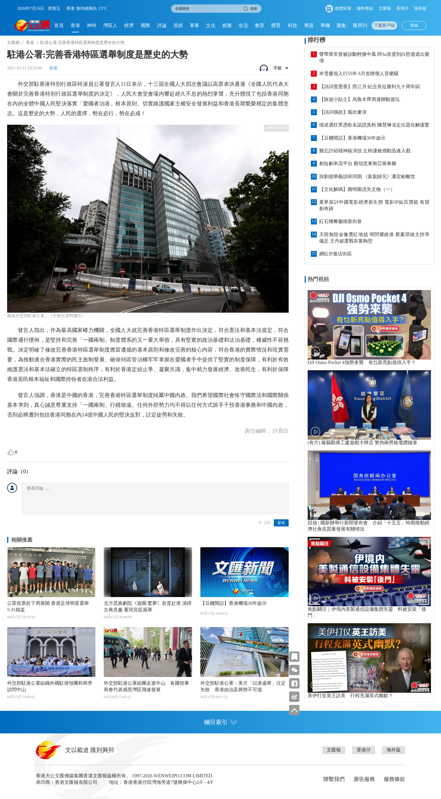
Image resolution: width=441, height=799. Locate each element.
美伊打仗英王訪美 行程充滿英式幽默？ (350, 695)
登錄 (414, 25)
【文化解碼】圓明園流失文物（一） (357, 189)
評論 (162, 25)
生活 (243, 25)
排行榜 (316, 40)
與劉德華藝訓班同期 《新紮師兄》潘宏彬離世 (367, 176)
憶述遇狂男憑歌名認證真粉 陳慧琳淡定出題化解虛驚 (374, 124)
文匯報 (384, 8)
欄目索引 (220, 722)
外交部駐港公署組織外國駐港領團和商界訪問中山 (49, 686)
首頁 (59, 25)
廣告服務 (364, 779)
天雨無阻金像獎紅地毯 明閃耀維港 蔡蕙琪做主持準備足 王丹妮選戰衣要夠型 (374, 237)
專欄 (325, 25)
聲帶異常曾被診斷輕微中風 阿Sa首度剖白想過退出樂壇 (374, 57)
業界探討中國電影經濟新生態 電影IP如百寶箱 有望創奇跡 (374, 205)
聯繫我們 (334, 779)
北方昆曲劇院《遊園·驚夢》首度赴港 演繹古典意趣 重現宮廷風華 (147, 606)
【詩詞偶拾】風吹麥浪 (343, 112)
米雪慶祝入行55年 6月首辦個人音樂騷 (359, 73)
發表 (281, 522)
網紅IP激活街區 (335, 253)
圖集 (341, 25)
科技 (292, 25)
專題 (309, 25)
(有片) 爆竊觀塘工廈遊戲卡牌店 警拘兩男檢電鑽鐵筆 (363, 442)
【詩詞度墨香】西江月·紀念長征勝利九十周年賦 (369, 86)
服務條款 (394, 779)
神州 (91, 25)
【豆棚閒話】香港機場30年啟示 (233, 603)
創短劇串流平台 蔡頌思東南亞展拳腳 (357, 163)
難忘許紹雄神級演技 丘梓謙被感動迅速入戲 (364, 150)
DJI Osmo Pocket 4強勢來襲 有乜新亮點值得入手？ (362, 362)
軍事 (194, 25)
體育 (276, 25)
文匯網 (13, 42)
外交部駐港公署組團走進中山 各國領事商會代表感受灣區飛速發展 (146, 686)
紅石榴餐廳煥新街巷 (340, 221)
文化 (210, 25)
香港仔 (402, 8)
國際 (145, 25)
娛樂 (227, 25)
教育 (259, 25)
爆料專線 (365, 8)
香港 (75, 25)
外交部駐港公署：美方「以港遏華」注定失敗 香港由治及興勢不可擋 (243, 686)
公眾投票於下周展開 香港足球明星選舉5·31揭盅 (48, 606)
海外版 (420, 8)
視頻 (178, 25)
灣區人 (110, 25)
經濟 (129, 25)
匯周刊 (360, 25)
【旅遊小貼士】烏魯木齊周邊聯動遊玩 (359, 99)
